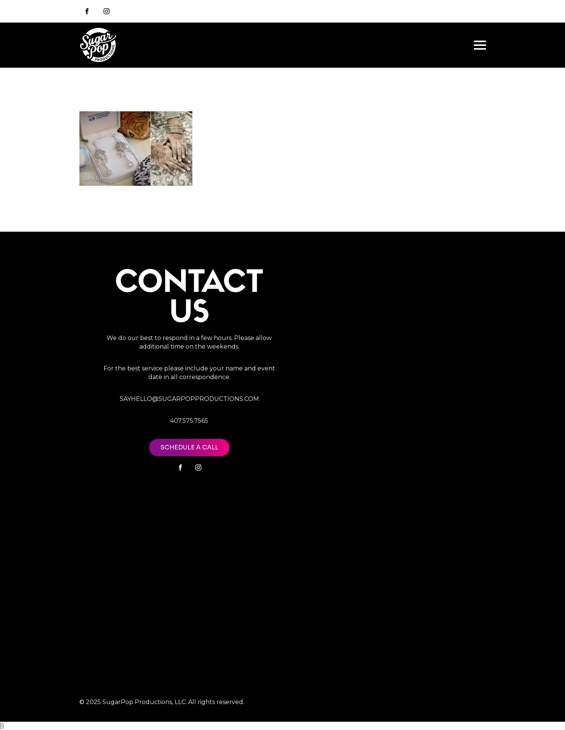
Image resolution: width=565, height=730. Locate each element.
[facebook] (180, 467)
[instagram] (106, 11)
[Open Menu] (480, 45)
